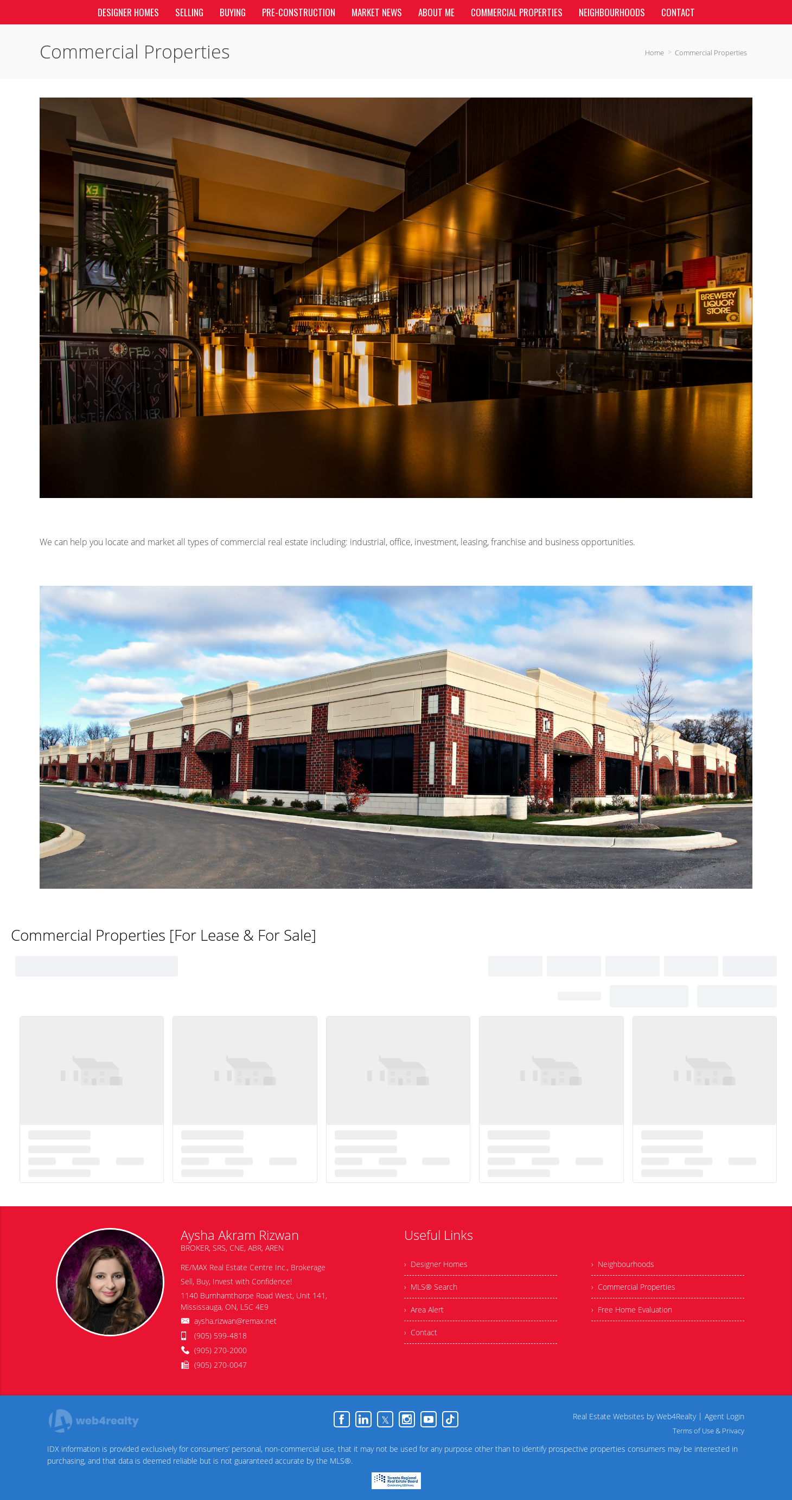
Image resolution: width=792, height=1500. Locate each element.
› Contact (420, 1332)
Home (654, 52)
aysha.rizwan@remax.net (235, 1321)
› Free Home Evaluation (631, 1309)
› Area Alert (424, 1309)
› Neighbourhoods (622, 1264)
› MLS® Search (430, 1287)
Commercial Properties (711, 52)
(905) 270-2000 (220, 1350)
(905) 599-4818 (220, 1335)
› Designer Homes (436, 1264)
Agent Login (724, 1416)
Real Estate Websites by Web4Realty (634, 1416)
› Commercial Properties (633, 1287)
